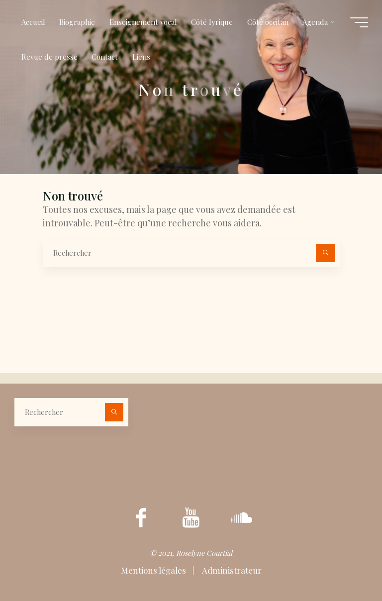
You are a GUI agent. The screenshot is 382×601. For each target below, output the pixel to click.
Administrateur (231, 570)
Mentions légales (154, 570)
